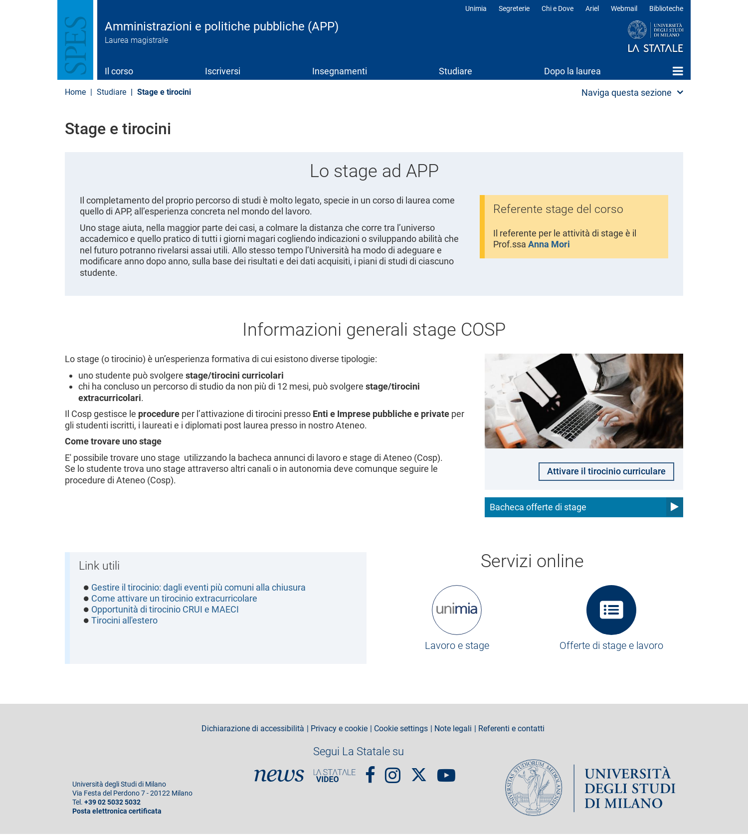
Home (678, 71)
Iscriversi (222, 71)
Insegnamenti (339, 71)
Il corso (119, 71)
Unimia (476, 8)
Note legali (453, 729)
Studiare (455, 71)
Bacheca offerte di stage (538, 507)
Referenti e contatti (511, 729)
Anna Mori (549, 244)
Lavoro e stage (457, 646)
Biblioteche (666, 8)
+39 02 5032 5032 (112, 803)
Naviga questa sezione (626, 92)
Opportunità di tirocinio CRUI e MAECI (165, 611)
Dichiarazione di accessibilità (252, 729)
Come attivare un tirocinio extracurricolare (174, 600)
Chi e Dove (557, 8)
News (279, 776)
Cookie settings (401, 729)
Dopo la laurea (572, 71)
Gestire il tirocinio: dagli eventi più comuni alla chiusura (198, 588)
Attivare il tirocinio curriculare (606, 471)
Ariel (592, 8)
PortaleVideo (335, 776)
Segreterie (514, 8)
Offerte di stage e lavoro (611, 646)
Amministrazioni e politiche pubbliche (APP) (222, 26)
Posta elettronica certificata (117, 812)
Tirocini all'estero (124, 622)
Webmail (624, 8)
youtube (446, 771)
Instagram (392, 771)
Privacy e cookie (339, 729)
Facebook (370, 771)
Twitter (419, 771)
